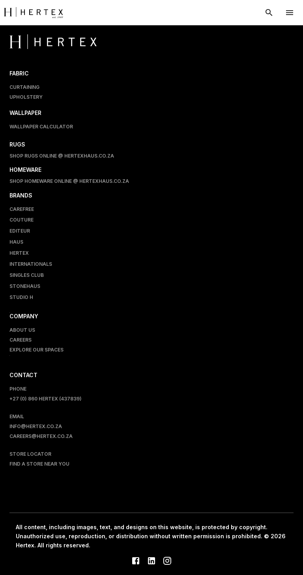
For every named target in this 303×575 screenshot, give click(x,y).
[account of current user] (289, 12)
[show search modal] (269, 13)
